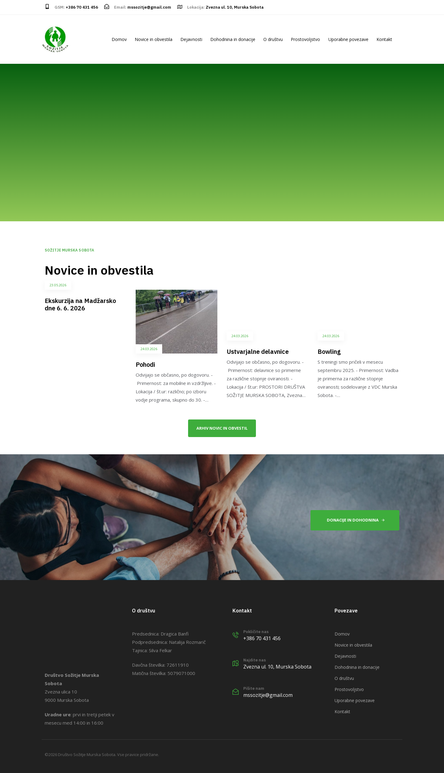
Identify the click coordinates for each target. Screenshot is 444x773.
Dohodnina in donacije (232, 39)
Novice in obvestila (153, 39)
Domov (119, 39)
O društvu (273, 39)
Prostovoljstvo (305, 39)
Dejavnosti (191, 39)
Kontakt (384, 39)
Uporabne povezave (348, 39)
